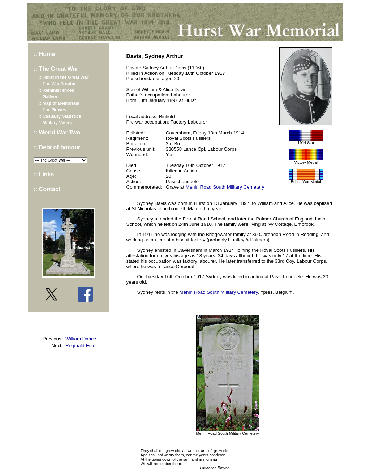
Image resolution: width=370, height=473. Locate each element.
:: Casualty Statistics (60, 116)
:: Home (44, 54)
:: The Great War (56, 69)
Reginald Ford (80, 345)
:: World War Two (57, 132)
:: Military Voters (55, 122)
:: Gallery (48, 96)
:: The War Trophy (57, 83)
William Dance (80, 338)
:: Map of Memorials (59, 103)
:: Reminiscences (56, 90)
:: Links (44, 174)
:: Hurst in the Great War (64, 77)
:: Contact (47, 189)
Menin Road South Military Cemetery (225, 187)
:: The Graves (52, 109)
